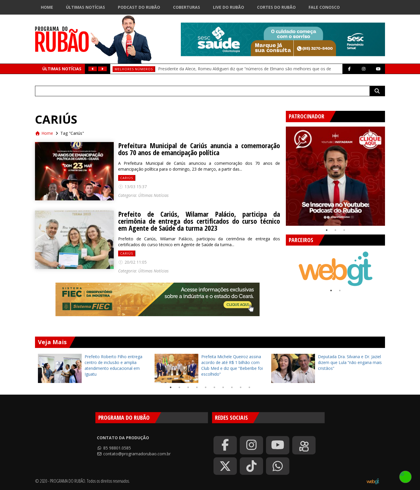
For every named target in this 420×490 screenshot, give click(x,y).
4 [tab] (197, 387)
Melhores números (134, 69)
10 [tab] (249, 387)
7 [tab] (223, 387)
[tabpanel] (335, 176)
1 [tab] (327, 230)
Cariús (126, 178)
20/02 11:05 (132, 262)
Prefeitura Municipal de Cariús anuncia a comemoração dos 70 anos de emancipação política (199, 149)
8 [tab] (232, 387)
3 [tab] (344, 230)
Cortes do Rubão (276, 7)
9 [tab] (241, 387)
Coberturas (186, 7)
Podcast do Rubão (139, 7)
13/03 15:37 (132, 186)
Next (389, 174)
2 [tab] (335, 230)
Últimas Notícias (85, 7)
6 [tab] (214, 387)
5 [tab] (206, 387)
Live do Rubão (228, 7)
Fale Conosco (324, 7)
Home (47, 7)
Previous (281, 174)
